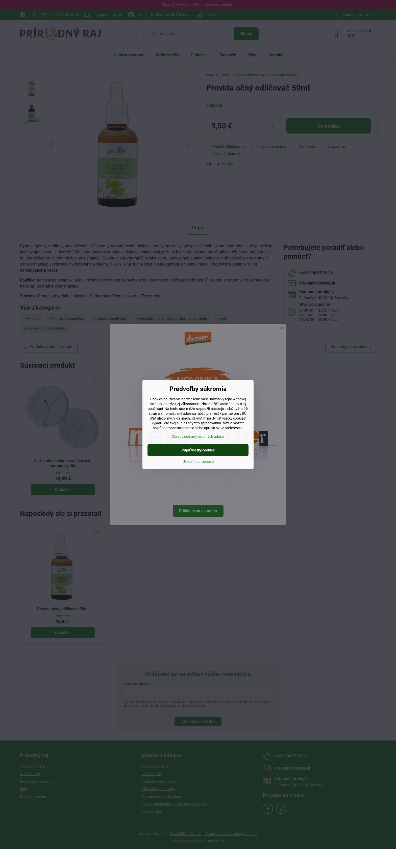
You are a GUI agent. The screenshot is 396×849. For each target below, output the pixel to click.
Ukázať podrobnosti (198, 462)
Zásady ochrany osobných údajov (198, 436)
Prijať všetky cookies (198, 450)
